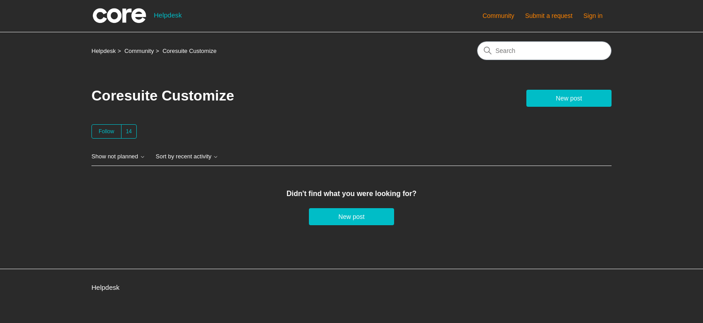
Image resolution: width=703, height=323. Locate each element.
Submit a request (549, 15)
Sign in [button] (593, 15)
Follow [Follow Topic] (106, 131)
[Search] (544, 51)
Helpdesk (103, 51)
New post (569, 98)
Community (498, 15)
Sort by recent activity (187, 156)
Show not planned (118, 156)
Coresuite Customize (189, 51)
